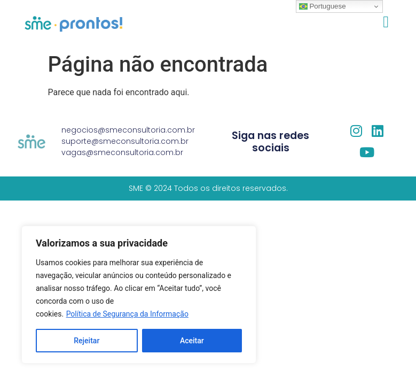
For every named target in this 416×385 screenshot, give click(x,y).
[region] (138, 295)
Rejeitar (86, 340)
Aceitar (192, 340)
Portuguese (322, 6)
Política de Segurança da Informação (127, 314)
